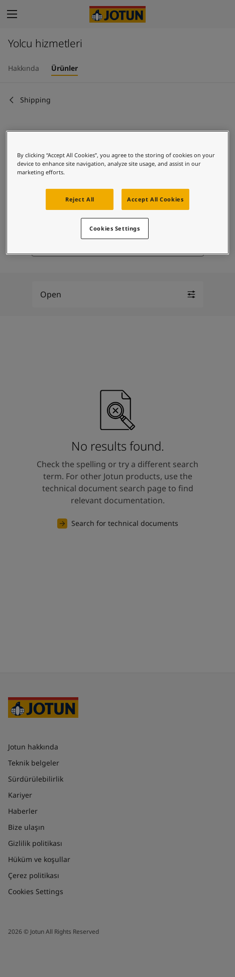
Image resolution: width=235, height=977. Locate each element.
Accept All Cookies (155, 199)
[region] (117, 193)
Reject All (79, 199)
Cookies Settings (114, 228)
